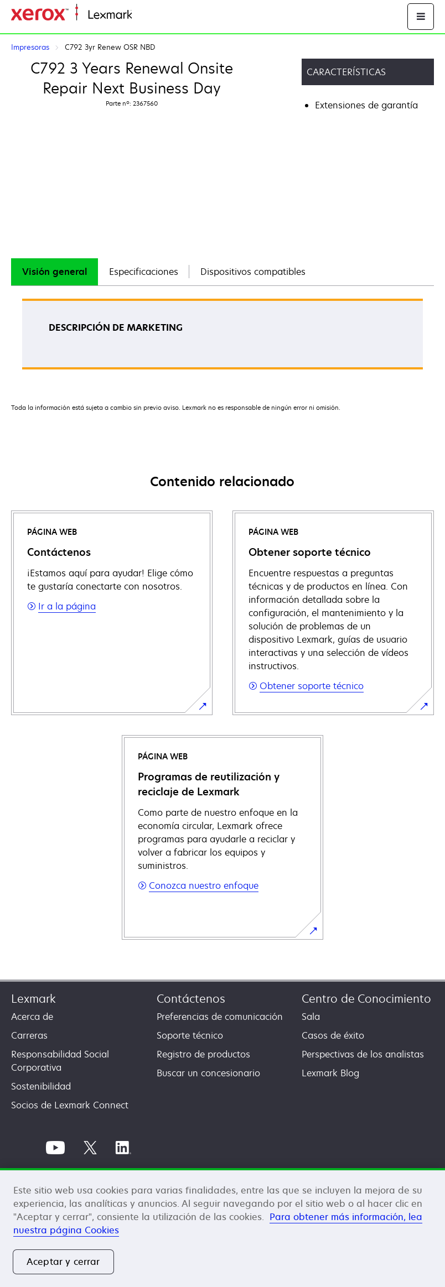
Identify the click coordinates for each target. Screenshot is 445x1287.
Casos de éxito (333, 1035)
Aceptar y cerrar (63, 1261)
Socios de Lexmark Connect (69, 1105)
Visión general (54, 271)
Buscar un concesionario (208, 1073)
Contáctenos (191, 998)
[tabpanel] (222, 337)
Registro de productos (203, 1054)
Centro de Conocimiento (366, 998)
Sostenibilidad (41, 1086)
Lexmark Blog (330, 1073)
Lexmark (33, 998)
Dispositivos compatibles (253, 271)
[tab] (54, 271)
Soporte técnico (190, 1035)
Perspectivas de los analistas (363, 1054)
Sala (311, 1016)
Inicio (142, 15)
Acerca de (32, 1016)
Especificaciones (143, 271)
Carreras (29, 1035)
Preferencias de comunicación (220, 1016)
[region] (222, 1227)
